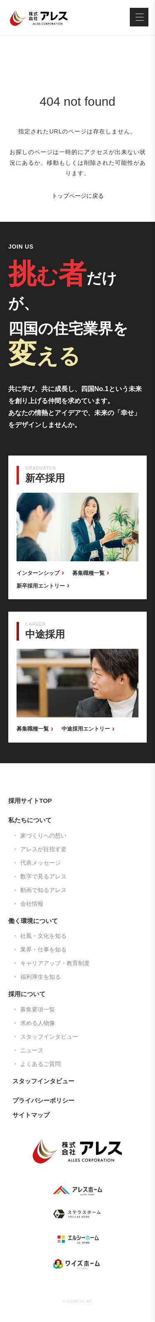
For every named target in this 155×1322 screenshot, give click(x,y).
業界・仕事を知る (43, 949)
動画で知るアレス (43, 890)
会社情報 (31, 903)
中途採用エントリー (86, 729)
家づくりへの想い (43, 835)
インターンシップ (38, 573)
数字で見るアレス (43, 876)
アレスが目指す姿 (43, 849)
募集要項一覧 (37, 1009)
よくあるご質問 (40, 1064)
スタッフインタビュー (49, 1036)
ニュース (31, 1050)
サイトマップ (31, 1114)
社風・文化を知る (43, 936)
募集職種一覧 (88, 573)
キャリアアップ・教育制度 (55, 963)
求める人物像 (37, 1023)
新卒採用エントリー (41, 586)
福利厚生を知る (40, 976)
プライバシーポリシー (43, 1100)
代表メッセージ (40, 862)
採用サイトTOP (30, 800)
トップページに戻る (78, 195)
